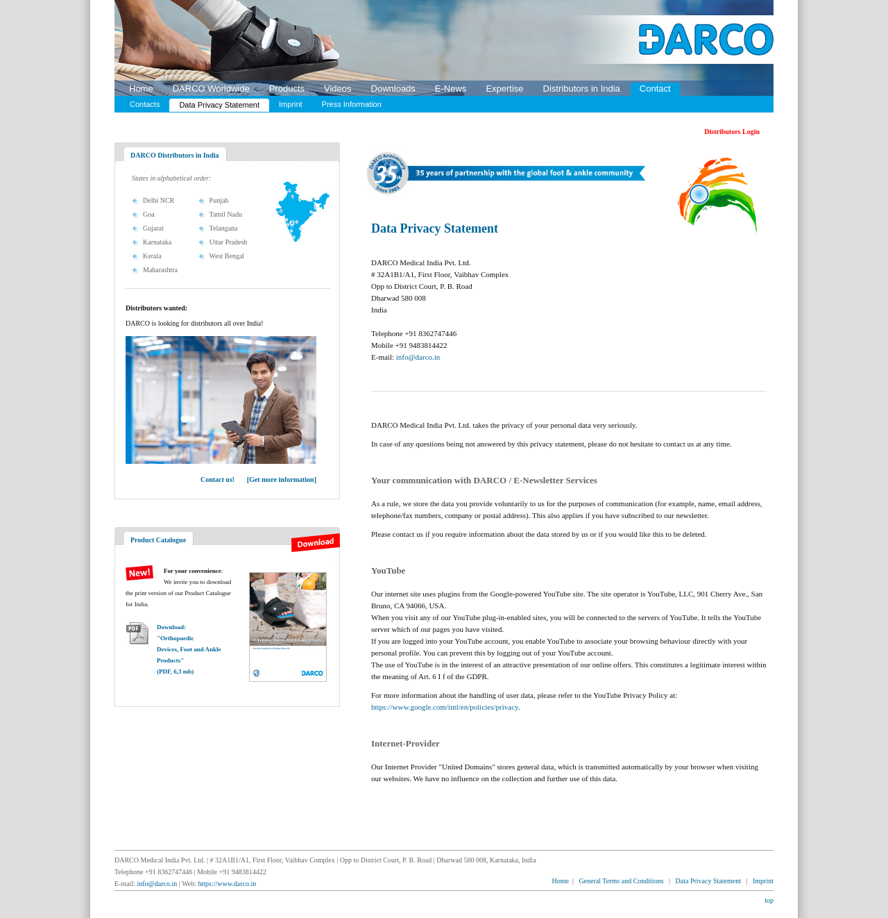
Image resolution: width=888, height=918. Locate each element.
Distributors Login (732, 131)
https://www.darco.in (227, 883)
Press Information (352, 104)
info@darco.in (418, 357)
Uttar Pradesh (229, 242)
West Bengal (227, 256)
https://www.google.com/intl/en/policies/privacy (444, 707)
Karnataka (157, 242)
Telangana (224, 228)
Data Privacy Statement (219, 105)
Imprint (290, 104)
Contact (655, 88)
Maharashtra (160, 270)
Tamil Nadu (226, 214)
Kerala (152, 256)
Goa (149, 214)
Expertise (504, 88)
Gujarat (153, 228)
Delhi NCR (158, 200)
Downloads (393, 88)
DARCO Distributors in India (174, 155)
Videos (338, 88)
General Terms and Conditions (621, 881)
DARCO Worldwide (211, 88)
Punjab (219, 200)
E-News (451, 88)
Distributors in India (581, 88)
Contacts (145, 104)
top (769, 900)
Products (287, 88)
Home (141, 88)
